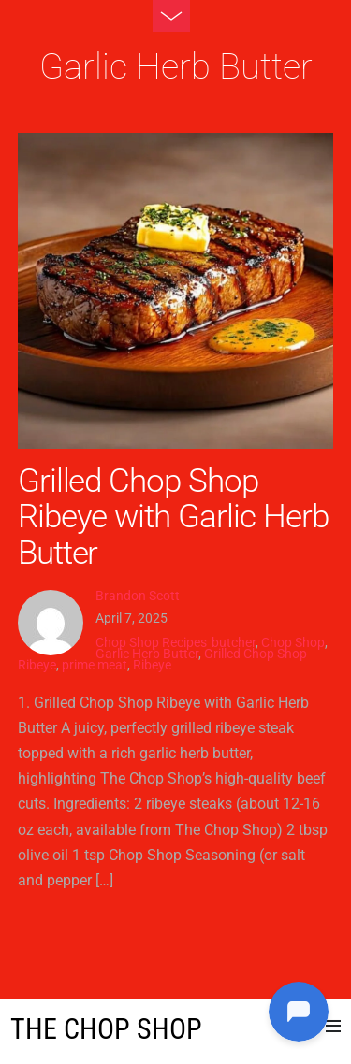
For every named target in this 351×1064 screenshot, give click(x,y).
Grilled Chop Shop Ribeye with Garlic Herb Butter (173, 516)
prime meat (94, 664)
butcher (234, 642)
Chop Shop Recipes (151, 642)
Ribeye (152, 664)
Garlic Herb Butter (146, 653)
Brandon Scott (137, 595)
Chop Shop (293, 642)
